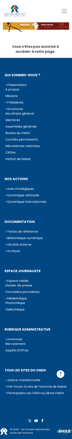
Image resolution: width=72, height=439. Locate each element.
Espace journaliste (23, 271)
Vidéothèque (15, 309)
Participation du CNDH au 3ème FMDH (35, 393)
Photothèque (15, 303)
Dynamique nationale (23, 195)
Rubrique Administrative (27, 329)
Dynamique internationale (26, 202)
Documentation (20, 221)
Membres (12, 120)
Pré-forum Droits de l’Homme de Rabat (37, 386)
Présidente (15, 102)
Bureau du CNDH (17, 133)
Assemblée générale (21, 126)
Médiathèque (17, 298)
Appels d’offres (16, 350)
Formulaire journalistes (22, 292)
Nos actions (16, 179)
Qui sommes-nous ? (22, 75)
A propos (12, 89)
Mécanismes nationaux (22, 146)
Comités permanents (21, 139)
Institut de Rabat (18, 159)
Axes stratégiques (20, 189)
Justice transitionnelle (23, 380)
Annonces (14, 339)
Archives (13, 251)
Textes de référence (22, 231)
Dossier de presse (18, 285)
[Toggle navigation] (64, 11)
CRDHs (10, 152)
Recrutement (15, 344)
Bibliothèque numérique (25, 238)
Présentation (17, 85)
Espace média (17, 281)
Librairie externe (19, 244)
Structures (15, 109)
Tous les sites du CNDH (25, 370)
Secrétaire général (19, 113)
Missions (11, 96)
